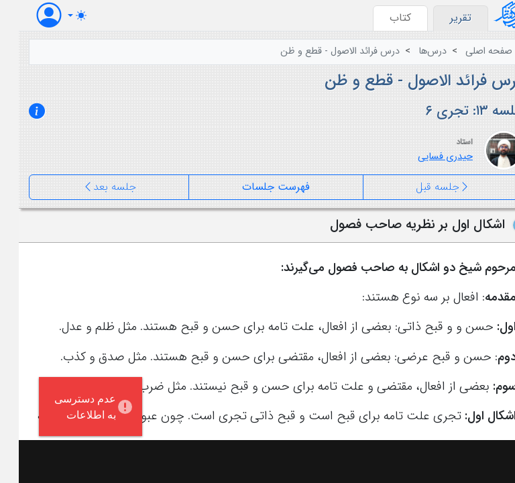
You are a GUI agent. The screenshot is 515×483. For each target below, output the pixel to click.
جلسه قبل (424, 187)
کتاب (381, 17)
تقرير (442, 17)
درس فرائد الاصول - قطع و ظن (321, 51)
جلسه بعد (90, 187)
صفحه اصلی (470, 51)
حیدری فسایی (426, 156)
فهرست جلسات (257, 186)
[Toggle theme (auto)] (58, 15)
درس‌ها (414, 51)
